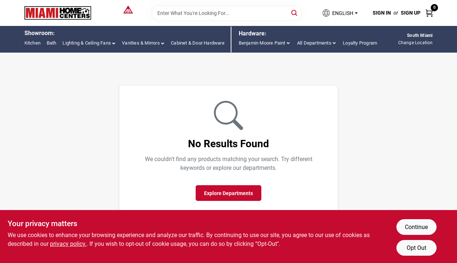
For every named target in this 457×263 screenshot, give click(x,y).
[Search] (294, 13)
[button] (339, 13)
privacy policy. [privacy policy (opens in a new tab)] (68, 243)
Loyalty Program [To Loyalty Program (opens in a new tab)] (360, 43)
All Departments (314, 43)
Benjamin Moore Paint (262, 43)
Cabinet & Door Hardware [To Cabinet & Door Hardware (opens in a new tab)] (197, 43)
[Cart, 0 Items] (429, 13)
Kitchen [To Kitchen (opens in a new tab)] (32, 43)
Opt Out (416, 247)
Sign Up (410, 13)
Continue (416, 227)
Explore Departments (228, 193)
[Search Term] (226, 13)
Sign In (382, 13)
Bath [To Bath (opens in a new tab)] (52, 43)
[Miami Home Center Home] (58, 13)
